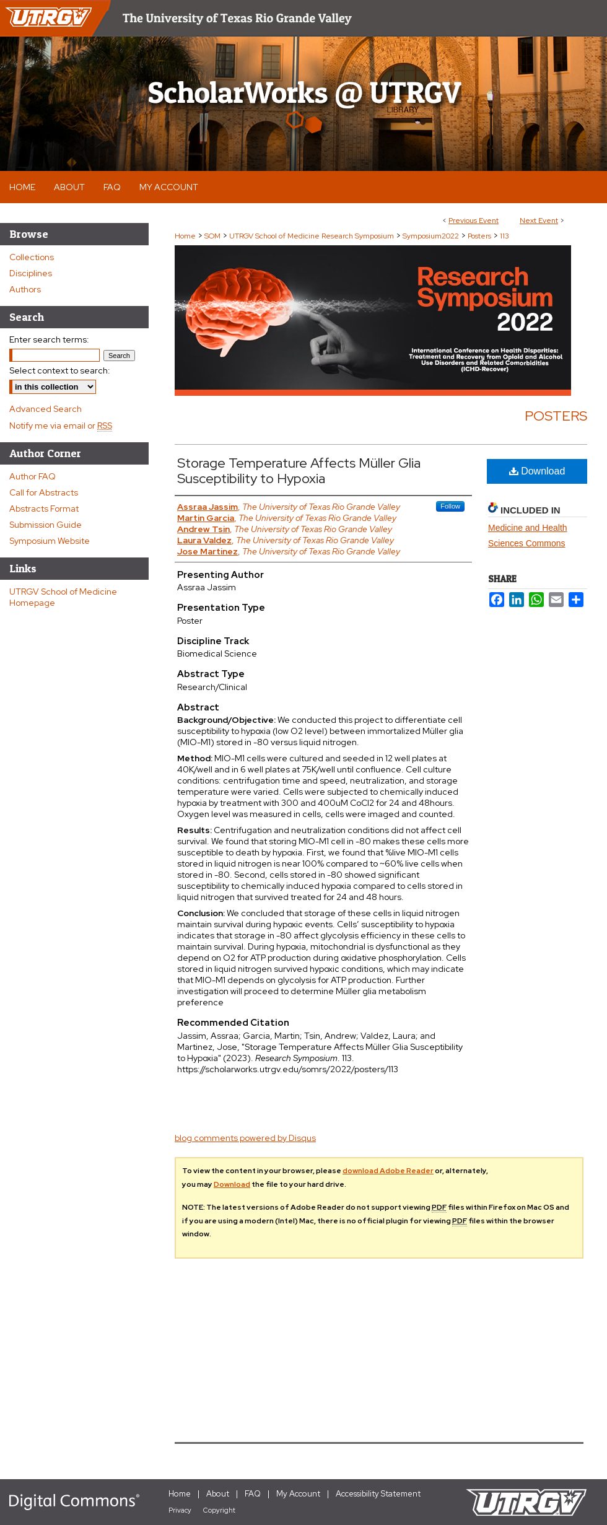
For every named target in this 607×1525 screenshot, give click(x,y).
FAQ (253, 1493)
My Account (298, 1493)
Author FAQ (32, 476)
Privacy (179, 1510)
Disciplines (30, 273)
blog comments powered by (245, 1137)
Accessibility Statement (378, 1493)
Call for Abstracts (43, 492)
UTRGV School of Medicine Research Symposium (312, 236)
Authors (25, 289)
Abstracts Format (44, 508)
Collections (31, 257)
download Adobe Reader (388, 1171)
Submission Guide (45, 524)
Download (537, 471)
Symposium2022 (432, 236)
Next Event (539, 220)
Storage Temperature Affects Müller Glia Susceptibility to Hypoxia (299, 470)
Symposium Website (49, 540)
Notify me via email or (60, 425)
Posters (480, 236)
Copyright (219, 1510)
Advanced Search (45, 408)
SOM (213, 236)
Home (185, 236)
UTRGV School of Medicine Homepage (63, 597)
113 (504, 236)
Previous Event (473, 220)
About (217, 1493)
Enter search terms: (49, 339)
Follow (450, 506)
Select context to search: (59, 370)
